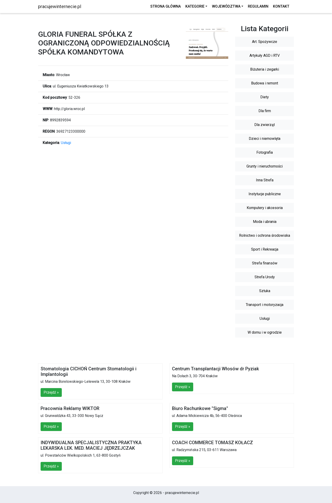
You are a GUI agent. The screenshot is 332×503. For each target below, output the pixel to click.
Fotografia (264, 152)
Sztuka (264, 291)
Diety (264, 97)
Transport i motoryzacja (264, 304)
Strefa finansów (264, 263)
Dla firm (264, 111)
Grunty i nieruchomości (264, 166)
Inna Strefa (264, 180)
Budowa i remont (264, 83)
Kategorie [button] (195, 6)
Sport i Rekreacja (264, 249)
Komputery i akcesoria (265, 208)
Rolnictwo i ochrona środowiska (264, 235)
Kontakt (281, 6)
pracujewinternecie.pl (59, 6)
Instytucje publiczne (265, 194)
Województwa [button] (226, 6)
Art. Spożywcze (264, 41)
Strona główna (165, 6)
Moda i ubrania (264, 221)
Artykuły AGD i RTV (264, 55)
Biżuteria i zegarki (264, 69)
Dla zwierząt (264, 125)
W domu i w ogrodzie (265, 332)
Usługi (66, 143)
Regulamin (258, 6)
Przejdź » (51, 392)
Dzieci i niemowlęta (264, 138)
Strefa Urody (265, 277)
